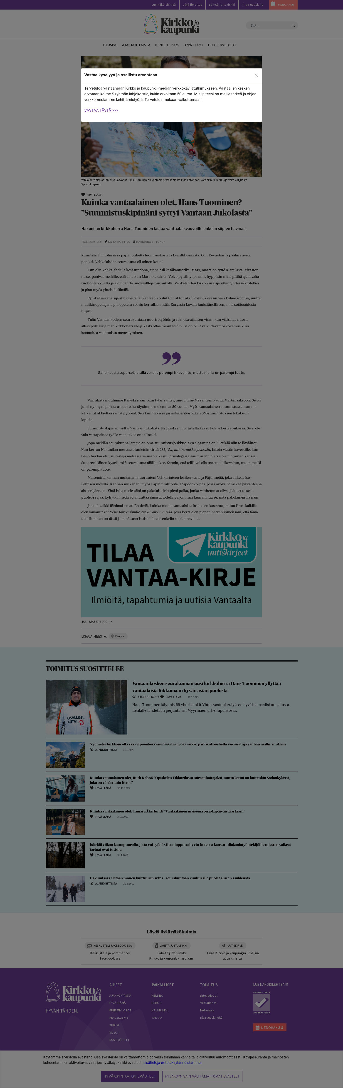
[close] (256, 75)
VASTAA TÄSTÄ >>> (101, 110)
